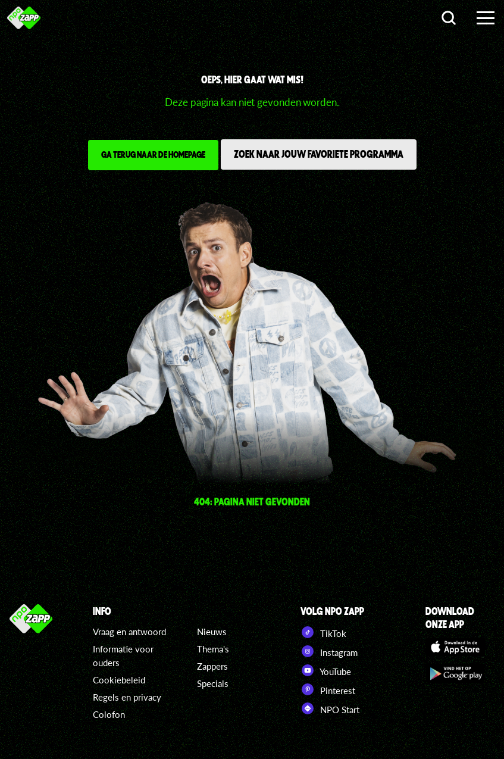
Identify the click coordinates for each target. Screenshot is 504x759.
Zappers (212, 666)
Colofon (109, 714)
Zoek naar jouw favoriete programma (318, 153)
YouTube (325, 670)
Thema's (213, 649)
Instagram (329, 651)
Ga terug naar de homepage (153, 154)
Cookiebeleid (119, 679)
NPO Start (329, 708)
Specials (212, 683)
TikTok (323, 632)
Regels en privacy (127, 697)
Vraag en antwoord (129, 631)
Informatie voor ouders (123, 656)
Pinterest (327, 689)
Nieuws (212, 631)
